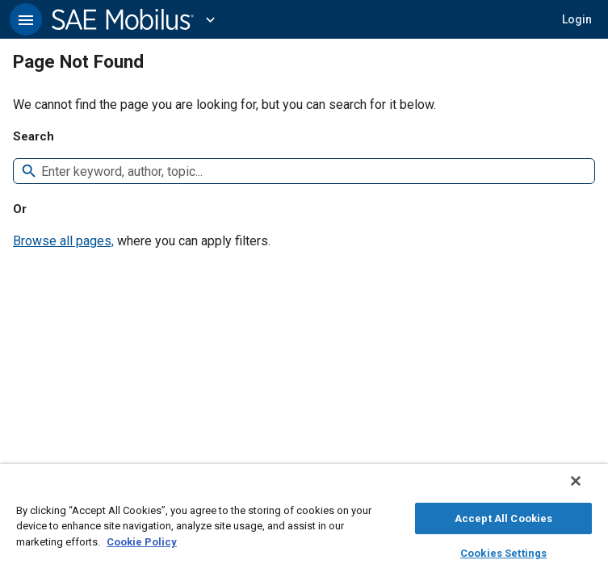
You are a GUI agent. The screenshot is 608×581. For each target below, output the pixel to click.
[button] (26, 19)
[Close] (587, 489)
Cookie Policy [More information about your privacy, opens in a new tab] (142, 539)
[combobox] (311, 171)
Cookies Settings (503, 551)
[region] (304, 526)
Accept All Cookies (503, 516)
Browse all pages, (63, 241)
